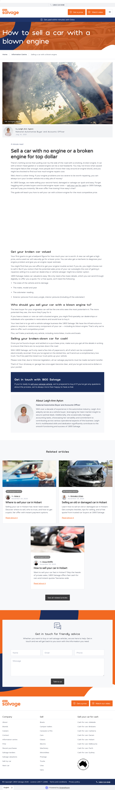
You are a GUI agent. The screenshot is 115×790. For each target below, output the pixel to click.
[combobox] (8, 787)
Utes (42, 766)
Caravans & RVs (46, 731)
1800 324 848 (58, 5)
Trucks (42, 761)
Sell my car (6, 761)
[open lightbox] (96, 12)
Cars (41, 735)
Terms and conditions (58, 782)
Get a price (78, 12)
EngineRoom (64, 788)
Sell (41, 716)
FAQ (4, 744)
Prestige (43, 757)
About (4, 722)
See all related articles (57, 598)
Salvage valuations (9, 757)
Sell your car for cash (88, 716)
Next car (5, 766)
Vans (42, 770)
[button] (110, 12)
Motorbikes (44, 753)
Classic (42, 740)
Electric (43, 744)
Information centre (9, 740)
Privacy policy (74, 782)
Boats (42, 722)
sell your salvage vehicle (41, 384)
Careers (5, 731)
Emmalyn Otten (76, 496)
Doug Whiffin (47, 562)
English (6, 788)
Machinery (44, 748)
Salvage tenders (8, 753)
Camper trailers (46, 727)
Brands (5, 727)
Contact (5, 735)
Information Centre (19, 55)
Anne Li (17, 496)
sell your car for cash (76, 185)
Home (4, 55)
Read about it (12, 518)
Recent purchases (9, 748)
